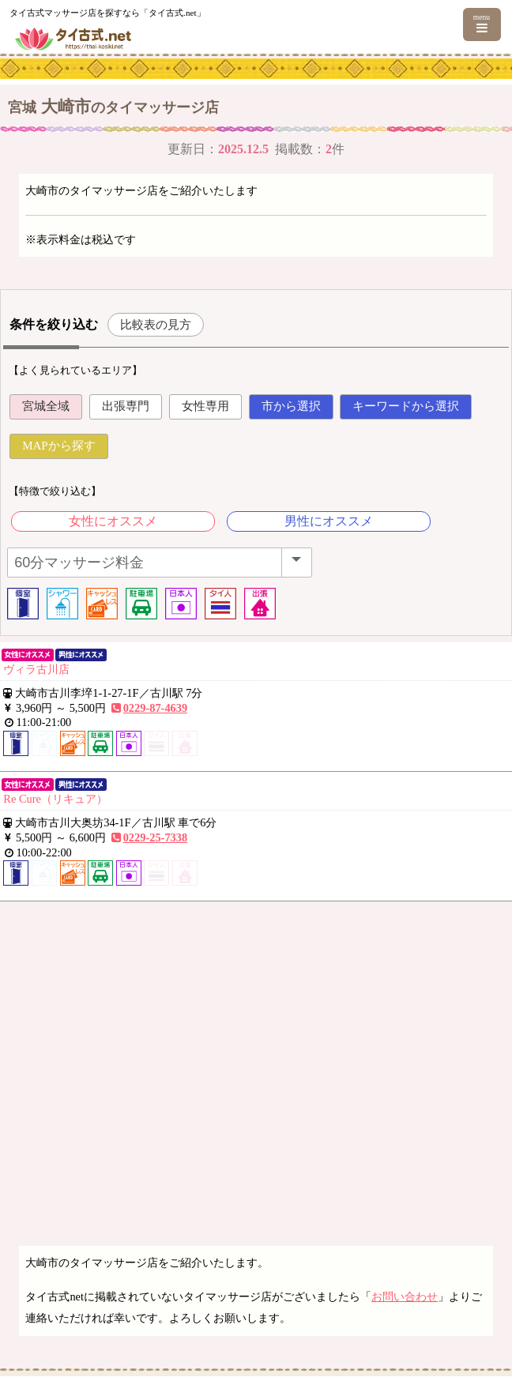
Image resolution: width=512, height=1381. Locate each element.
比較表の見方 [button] (155, 324)
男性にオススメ (328, 521)
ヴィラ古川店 (36, 669)
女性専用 (205, 406)
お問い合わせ (404, 1296)
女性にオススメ (113, 521)
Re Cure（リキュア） (55, 798)
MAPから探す (59, 445)
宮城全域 (46, 406)
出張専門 (125, 406)
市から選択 (291, 406)
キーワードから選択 (405, 406)
